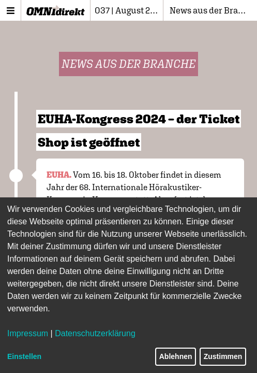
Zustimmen (223, 356)
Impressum (27, 333)
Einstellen (24, 356)
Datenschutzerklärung (95, 333)
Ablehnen (175, 356)
